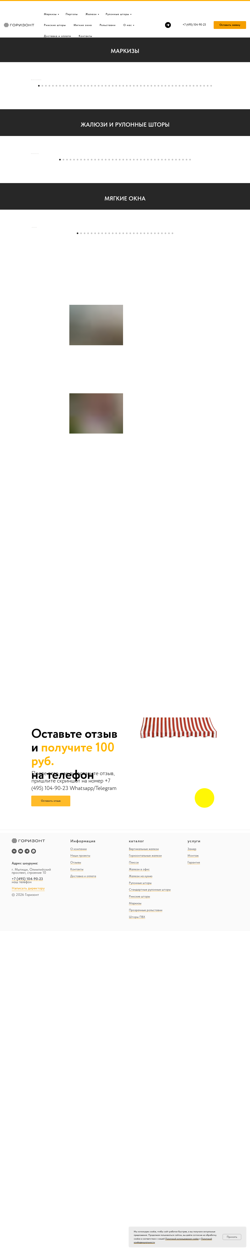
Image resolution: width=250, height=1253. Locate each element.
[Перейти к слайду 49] (207, 193)
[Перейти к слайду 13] (81, 193)
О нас (127, 12)
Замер (192, 1171)
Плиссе (134, 1184)
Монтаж (193, 1177)
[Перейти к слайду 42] (183, 193)
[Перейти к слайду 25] (123, 193)
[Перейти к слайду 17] (95, 193)
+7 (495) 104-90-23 (27, 1201)
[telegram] (168, 12)
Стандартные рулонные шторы (150, 1211)
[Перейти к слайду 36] (162, 193)
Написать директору (28, 1210)
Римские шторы (55, 12)
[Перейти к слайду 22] (112, 193)
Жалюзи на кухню (140, 1198)
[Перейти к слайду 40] (176, 193)
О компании (78, 1171)
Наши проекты (80, 1177)
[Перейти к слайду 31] (144, 193)
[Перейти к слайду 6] (56, 193)
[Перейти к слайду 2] (42, 193)
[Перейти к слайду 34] (155, 193)
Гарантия (194, 1184)
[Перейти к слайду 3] (46, 193)
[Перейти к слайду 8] (63, 193)
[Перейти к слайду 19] (102, 193)
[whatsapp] (33, 1173)
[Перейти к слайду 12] (77, 193)
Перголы (72, 1)
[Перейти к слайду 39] (172, 193)
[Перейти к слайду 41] (179, 193)
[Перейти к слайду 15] (88, 193)
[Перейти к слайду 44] (190, 193)
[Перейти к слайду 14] (84, 193)
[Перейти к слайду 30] (141, 193)
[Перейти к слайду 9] (67, 193)
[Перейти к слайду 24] (120, 193)
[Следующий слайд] (219, 133)
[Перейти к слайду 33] (151, 193)
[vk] (14, 1173)
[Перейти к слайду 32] (148, 193)
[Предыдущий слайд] (31, 133)
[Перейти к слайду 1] (39, 193)
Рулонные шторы (117, 1)
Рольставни (108, 12)
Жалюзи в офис (139, 1191)
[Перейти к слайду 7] (60, 193)
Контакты (85, 23)
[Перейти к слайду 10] (70, 193)
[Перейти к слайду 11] (74, 193)
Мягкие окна (83, 12)
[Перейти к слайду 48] (204, 193)
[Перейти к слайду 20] (105, 193)
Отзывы (75, 1184)
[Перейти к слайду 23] (116, 193)
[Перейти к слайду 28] (134, 193)
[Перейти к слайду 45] (193, 193)
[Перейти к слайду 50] (211, 193)
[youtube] (20, 1173)
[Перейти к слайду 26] (127, 193)
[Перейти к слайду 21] (109, 193)
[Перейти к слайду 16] (91, 193)
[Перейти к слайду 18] (98, 193)
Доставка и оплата (57, 23)
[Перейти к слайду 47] (200, 193)
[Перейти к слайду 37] (165, 193)
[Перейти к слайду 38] (169, 193)
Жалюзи (91, 1)
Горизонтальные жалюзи (145, 1177)
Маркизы (50, 1)
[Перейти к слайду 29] (137, 193)
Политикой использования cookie (182, 1238)
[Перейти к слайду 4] (49, 193)
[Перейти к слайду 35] (158, 193)
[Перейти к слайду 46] (197, 193)
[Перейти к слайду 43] (186, 193)
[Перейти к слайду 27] (130, 193)
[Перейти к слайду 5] (53, 193)
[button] (230, 12)
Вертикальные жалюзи (144, 1171)
